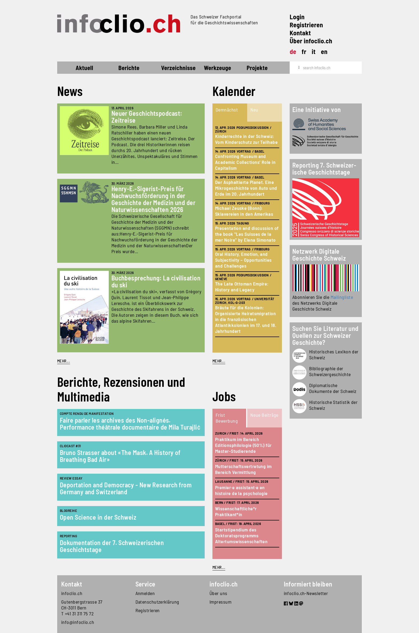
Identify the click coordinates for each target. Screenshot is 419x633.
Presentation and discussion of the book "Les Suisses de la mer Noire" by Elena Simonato (247, 234)
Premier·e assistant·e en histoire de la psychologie (241, 490)
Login (297, 17)
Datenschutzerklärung (157, 602)
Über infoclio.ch (311, 41)
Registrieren (306, 25)
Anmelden (145, 593)
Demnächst (227, 110)
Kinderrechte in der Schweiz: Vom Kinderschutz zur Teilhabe (246, 139)
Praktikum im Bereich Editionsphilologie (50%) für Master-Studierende (243, 445)
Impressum (220, 602)
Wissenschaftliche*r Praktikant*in (236, 511)
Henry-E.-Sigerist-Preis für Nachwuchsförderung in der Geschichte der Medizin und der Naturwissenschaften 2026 (153, 199)
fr (304, 51)
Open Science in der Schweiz (98, 517)
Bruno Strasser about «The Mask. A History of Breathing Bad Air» (120, 456)
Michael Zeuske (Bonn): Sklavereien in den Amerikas (244, 211)
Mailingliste (342, 297)
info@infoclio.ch (77, 622)
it (314, 51)
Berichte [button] (128, 67)
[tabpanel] (247, 237)
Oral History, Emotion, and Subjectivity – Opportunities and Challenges (243, 260)
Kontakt (300, 33)
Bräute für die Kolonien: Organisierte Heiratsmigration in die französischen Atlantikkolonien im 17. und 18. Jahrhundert (245, 319)
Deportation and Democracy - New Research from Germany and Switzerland (126, 488)
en (324, 51)
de (293, 51)
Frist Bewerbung (227, 418)
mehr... (218, 360)
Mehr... (63, 360)
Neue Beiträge (264, 415)
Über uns (218, 593)
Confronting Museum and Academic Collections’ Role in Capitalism (245, 162)
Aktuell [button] (84, 67)
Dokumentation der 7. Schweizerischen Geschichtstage (112, 546)
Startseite (67, 68)
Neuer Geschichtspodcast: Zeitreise (146, 116)
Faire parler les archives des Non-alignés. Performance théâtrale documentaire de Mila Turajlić (130, 423)
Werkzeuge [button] (217, 67)
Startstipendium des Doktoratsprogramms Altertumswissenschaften (241, 535)
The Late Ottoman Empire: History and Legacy (242, 286)
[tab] (229, 112)
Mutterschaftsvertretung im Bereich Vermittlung (243, 469)
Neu (254, 110)
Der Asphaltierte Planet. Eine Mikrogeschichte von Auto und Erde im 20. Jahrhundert (246, 188)
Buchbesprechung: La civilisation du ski (155, 281)
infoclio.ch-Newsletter (306, 593)
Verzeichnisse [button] (178, 67)
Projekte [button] (257, 67)
